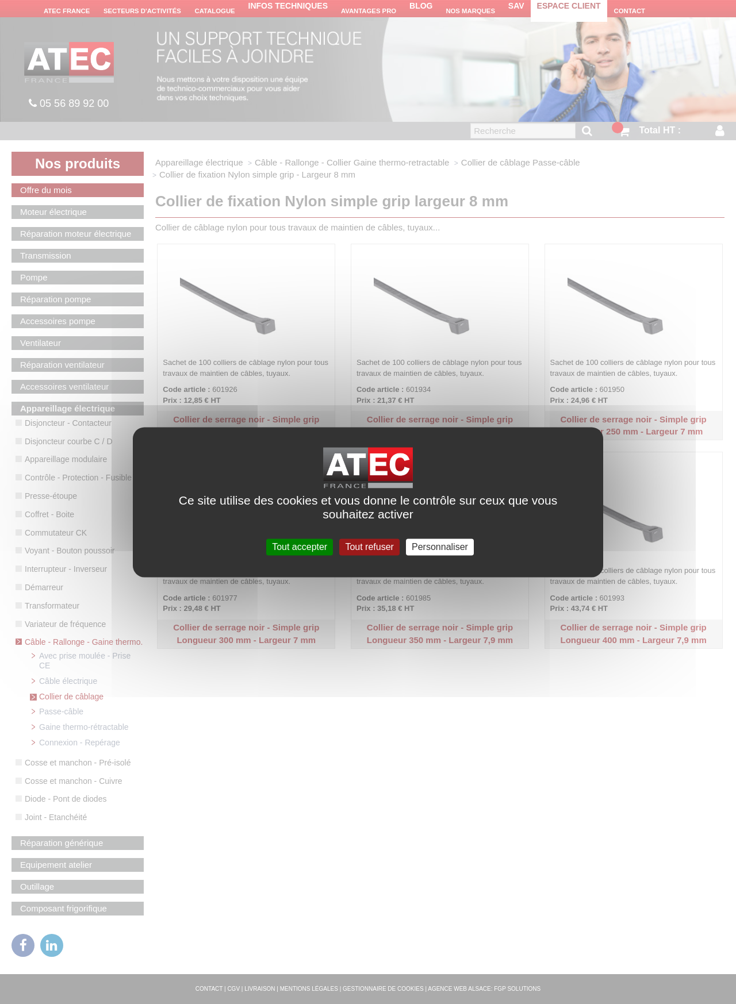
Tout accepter (299, 547)
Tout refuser (369, 547)
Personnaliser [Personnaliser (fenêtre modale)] (440, 547)
